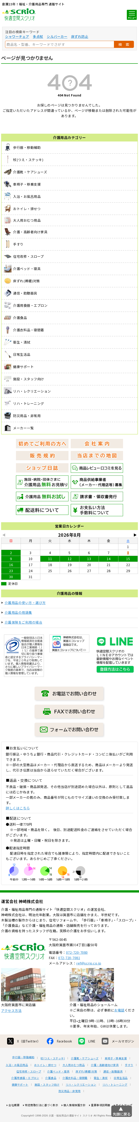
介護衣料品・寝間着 (75, 1094)
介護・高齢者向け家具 (105, 1081)
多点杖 (38, 36)
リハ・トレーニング (114, 1101)
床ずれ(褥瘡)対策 (86, 1087)
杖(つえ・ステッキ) (53, 1074)
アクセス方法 (11, 1027)
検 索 (123, 44)
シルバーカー (57, 36)
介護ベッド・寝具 (58, 1087)
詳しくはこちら (18, 808)
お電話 (119, 1026)
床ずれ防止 (79, 36)
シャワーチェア (17, 36)
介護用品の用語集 (18, 612)
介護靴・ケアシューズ (84, 1074)
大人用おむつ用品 (74, 1081)
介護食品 (50, 1094)
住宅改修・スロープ (28, 1087)
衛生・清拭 (101, 1094)
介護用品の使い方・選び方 (25, 602)
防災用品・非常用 (70, 1107)
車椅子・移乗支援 (116, 1074)
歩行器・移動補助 (23, 1073)
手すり (129, 1081)
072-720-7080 (77, 968)
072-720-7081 (69, 974)
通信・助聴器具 (113, 1087)
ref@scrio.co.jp (88, 979)
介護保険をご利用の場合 (24, 622)
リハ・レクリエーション (81, 1101)
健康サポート (20, 1101)
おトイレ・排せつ (45, 1081)
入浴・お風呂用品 (17, 1081)
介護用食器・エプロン (25, 1094)
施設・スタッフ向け (47, 1101)
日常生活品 (121, 1094)
